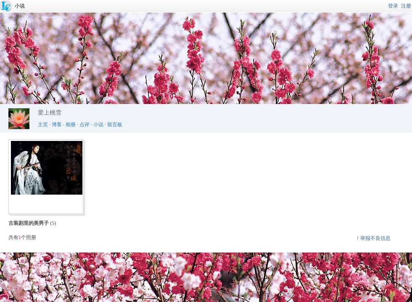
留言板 (114, 125)
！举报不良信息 (373, 238)
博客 (57, 125)
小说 (20, 6)
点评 (84, 125)
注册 (406, 6)
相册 (71, 125)
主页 (43, 125)
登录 (393, 6)
